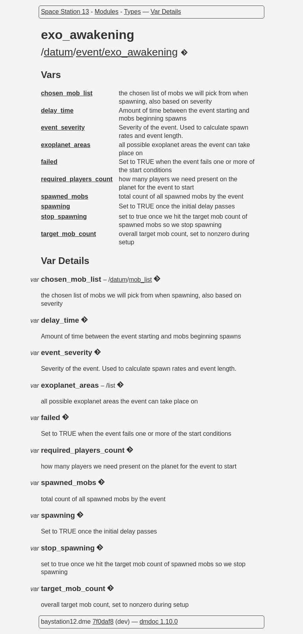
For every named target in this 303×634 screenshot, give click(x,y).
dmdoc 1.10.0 (159, 621)
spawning (55, 206)
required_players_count (76, 179)
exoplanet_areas (65, 144)
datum (58, 52)
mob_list (140, 279)
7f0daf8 (102, 621)
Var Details (166, 11)
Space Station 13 (65, 11)
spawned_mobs (64, 196)
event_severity (63, 127)
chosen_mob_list (67, 93)
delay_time (57, 110)
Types (132, 11)
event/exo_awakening (127, 52)
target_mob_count (68, 234)
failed (49, 161)
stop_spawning (64, 216)
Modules (106, 11)
